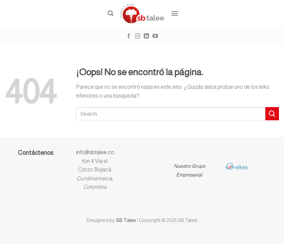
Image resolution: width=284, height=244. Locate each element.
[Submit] (272, 113)
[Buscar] (111, 13)
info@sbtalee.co (95, 152)
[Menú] (175, 13)
